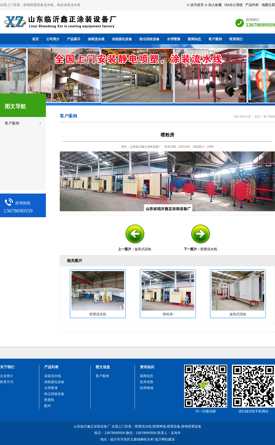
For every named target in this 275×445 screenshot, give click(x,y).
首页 (35, 39)
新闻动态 (194, 39)
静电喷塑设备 (191, 426)
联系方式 (6, 382)
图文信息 (103, 367)
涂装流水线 (96, 39)
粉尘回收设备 (149, 39)
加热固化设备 (122, 39)
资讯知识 (147, 367)
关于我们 (7, 367)
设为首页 (197, 5)
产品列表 (252, 5)
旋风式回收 (143, 249)
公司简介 (53, 39)
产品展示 (73, 39)
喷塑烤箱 (159, 426)
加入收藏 (215, 5)
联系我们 (236, 39)
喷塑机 (49, 400)
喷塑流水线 (208, 249)
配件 (47, 406)
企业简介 (6, 376)
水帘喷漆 (173, 39)
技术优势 (146, 382)
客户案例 (215, 39)
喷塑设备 (173, 426)
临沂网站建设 (165, 439)
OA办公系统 (233, 5)
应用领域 (146, 388)
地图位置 (268, 5)
